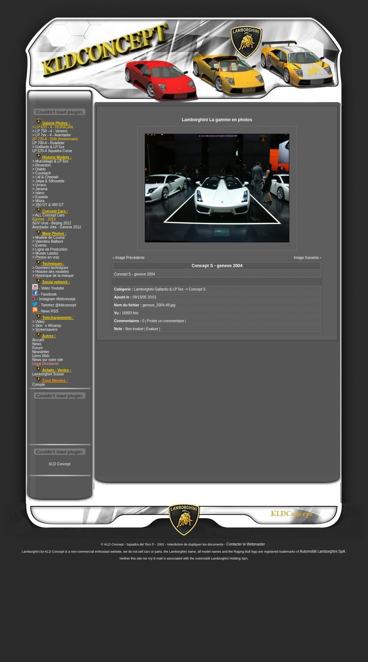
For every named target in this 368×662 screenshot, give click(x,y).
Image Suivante (306, 258)
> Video (38, 322)
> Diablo (39, 169)
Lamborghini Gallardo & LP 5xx (159, 289)
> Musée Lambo (45, 253)
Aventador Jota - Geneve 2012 (56, 227)
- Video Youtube (48, 288)
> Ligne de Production (50, 249)
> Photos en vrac (45, 257)
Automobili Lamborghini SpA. (323, 551)
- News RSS (45, 311)
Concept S (197, 289)
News (36, 344)
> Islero (38, 193)
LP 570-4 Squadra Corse (52, 151)
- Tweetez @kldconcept (54, 305)
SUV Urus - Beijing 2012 (51, 223)
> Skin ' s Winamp (46, 326)
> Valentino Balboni (47, 241)
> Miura (38, 201)
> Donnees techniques (50, 268)
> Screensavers (45, 330)
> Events (39, 245)
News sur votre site (47, 360)
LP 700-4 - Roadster (48, 143)
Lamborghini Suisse (48, 374)
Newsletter (40, 352)
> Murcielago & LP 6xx (50, 161)
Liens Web (40, 356)
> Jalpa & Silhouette (48, 181)
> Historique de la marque (53, 276)
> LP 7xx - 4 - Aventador (51, 135)
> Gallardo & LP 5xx (48, 147)
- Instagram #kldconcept (53, 299)
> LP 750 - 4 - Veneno (49, 131)
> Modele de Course (48, 237)
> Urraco (39, 185)
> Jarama (39, 189)
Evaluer (152, 329)
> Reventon (41, 165)
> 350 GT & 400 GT (48, 205)
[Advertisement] (59, 422)
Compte (38, 385)
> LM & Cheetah (45, 177)
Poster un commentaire (165, 321)
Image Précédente (130, 258)
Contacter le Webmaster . (246, 544)
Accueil (38, 340)
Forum (37, 348)
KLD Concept (59, 464)
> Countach (41, 173)
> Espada (40, 197)
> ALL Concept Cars (48, 215)
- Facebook (44, 294)
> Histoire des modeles (50, 272)
